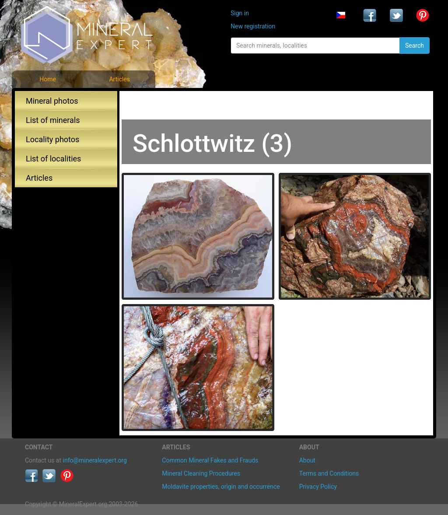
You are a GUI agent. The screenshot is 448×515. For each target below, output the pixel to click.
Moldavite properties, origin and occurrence (221, 486)
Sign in (240, 13)
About (307, 460)
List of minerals (53, 120)
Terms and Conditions (329, 473)
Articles (119, 79)
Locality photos (52, 139)
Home (47, 79)
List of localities (53, 158)
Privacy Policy (318, 486)
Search (414, 45)
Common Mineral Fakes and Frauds (210, 460)
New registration (253, 26)
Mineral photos (52, 100)
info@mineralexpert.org (95, 460)
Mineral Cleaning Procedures (201, 473)
